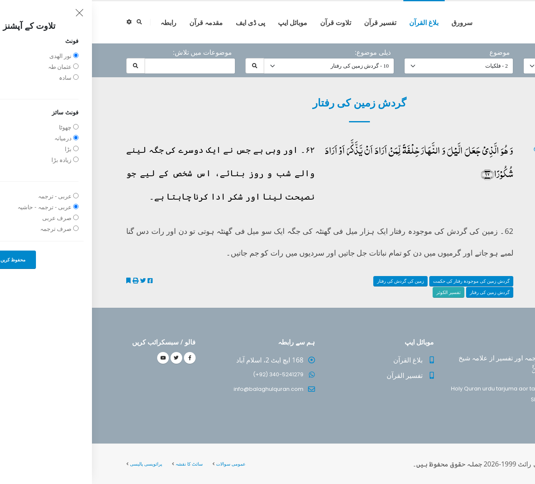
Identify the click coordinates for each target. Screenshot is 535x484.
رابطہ (76, 22)
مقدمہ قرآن (114, 22)
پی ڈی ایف (158, 22)
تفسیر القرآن (313, 375)
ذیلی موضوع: (281, 52)
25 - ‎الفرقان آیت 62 (465, 149)
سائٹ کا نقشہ (97, 464)
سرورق (369, 22)
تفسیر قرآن (288, 22)
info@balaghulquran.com (176, 389)
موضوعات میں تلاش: (110, 52)
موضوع (407, 52)
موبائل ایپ (200, 22)
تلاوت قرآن (243, 22)
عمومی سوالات (139, 464)
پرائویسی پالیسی (54, 464)
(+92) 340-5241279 (186, 374)
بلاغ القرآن (331, 22)
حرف (489, 52)
